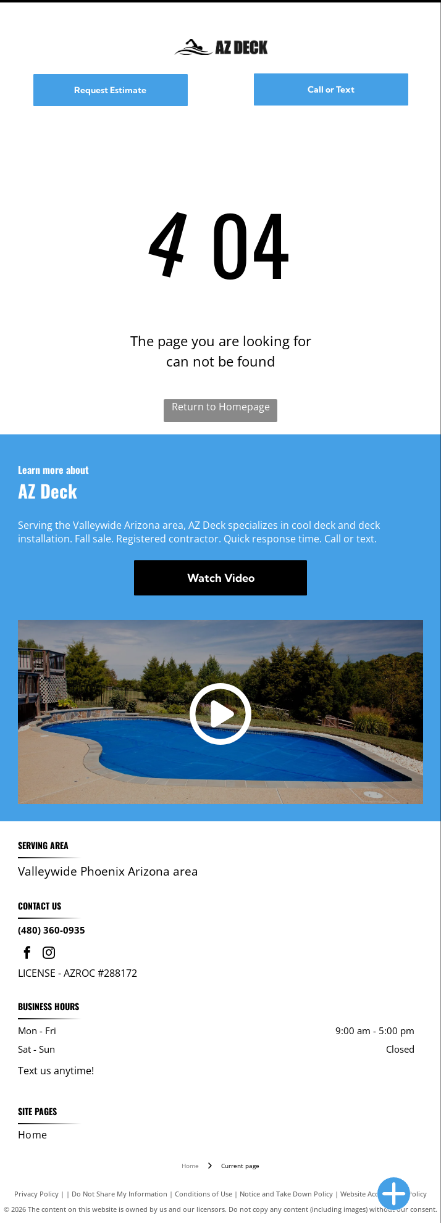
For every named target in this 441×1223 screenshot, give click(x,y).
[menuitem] (217, 1134)
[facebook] (27, 954)
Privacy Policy (36, 1193)
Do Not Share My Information (119, 1193)
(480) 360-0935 (51, 930)
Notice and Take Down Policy (286, 1193)
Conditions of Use (203, 1193)
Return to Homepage (221, 406)
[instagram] (49, 954)
